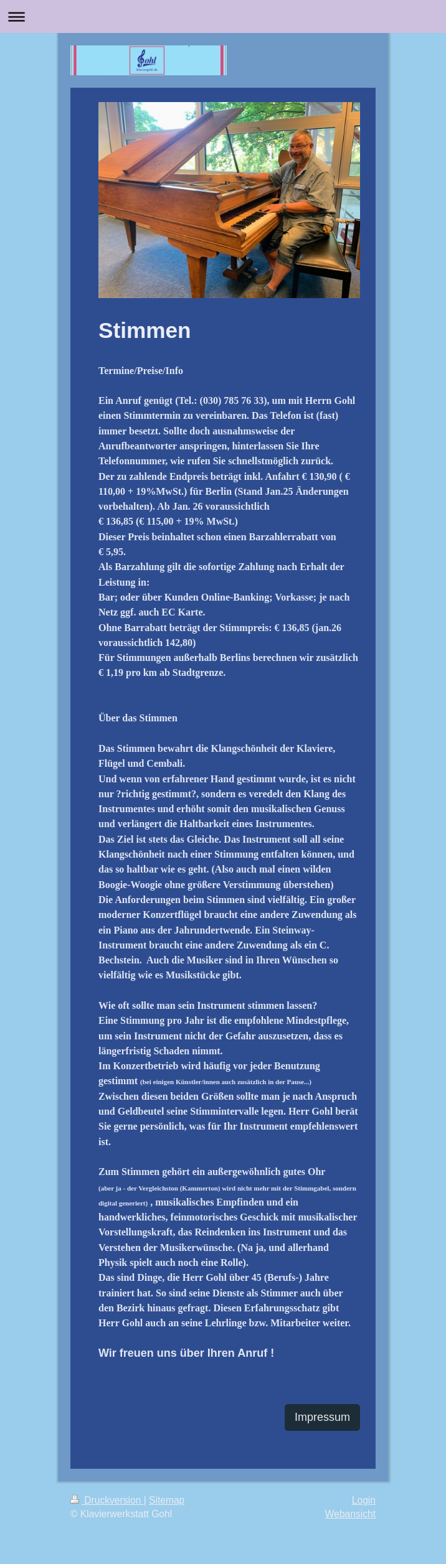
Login (364, 1500)
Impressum (322, 1417)
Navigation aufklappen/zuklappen (223, 16)
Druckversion (107, 1500)
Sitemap (166, 1500)
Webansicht (350, 1514)
